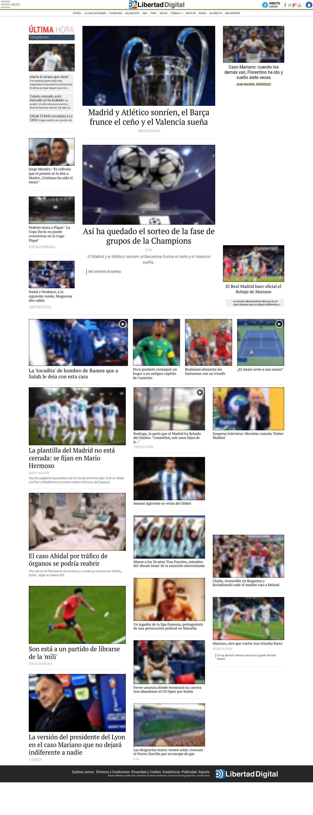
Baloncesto (130, 13)
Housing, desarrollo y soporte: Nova (193, 807)
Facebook (282, 5)
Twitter (287, 5)
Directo (270, 5)
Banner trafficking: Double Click (121, 807)
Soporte (203, 803)
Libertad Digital (156, 5)
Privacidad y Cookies (140, 803)
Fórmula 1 (178, 13)
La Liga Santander (89, 13)
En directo (222, 13)
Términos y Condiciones (103, 803)
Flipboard (293, 5)
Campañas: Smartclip (146, 807)
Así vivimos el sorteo (106, 287)
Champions (111, 13)
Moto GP (194, 13)
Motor (164, 13)
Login (309, 5)
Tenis (153, 13)
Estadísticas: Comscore (166, 807)
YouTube (298, 5)
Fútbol (68, 13)
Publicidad (187, 803)
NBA (143, 13)
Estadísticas (167, 803)
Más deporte (240, 13)
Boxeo (207, 13)
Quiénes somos (70, 803)
